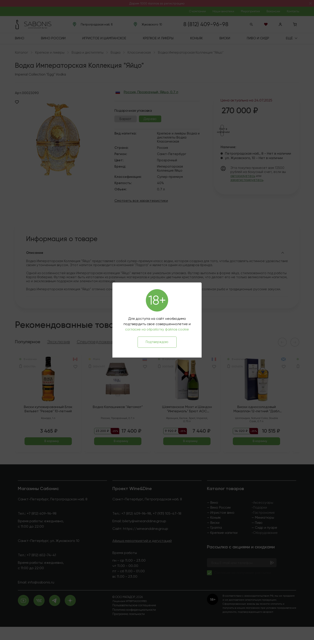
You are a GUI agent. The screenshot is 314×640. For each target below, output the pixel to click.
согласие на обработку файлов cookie (157, 329)
